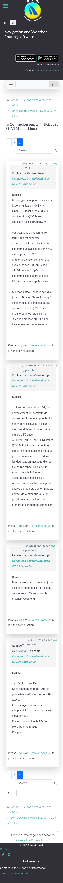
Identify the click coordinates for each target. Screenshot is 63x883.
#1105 (53, 545)
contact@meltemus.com (47, 70)
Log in (21, 345)
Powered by (23, 840)
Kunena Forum (40, 840)
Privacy (4, 849)
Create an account (40, 345)
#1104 (53, 365)
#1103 (54, 163)
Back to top (31, 861)
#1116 (54, 639)
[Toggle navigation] (11, 84)
